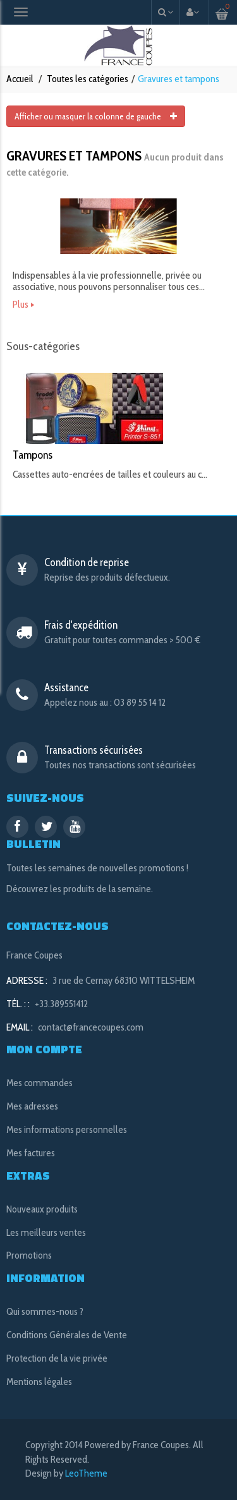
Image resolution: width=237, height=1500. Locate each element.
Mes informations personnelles (66, 1129)
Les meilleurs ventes (46, 1232)
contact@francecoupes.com (90, 1027)
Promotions (29, 1255)
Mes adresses (32, 1106)
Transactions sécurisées (93, 750)
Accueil (19, 79)
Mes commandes (39, 1083)
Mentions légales (39, 1382)
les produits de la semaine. (101, 889)
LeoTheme (86, 1473)
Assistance (66, 687)
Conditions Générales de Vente (66, 1335)
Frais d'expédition (81, 625)
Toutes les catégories (87, 79)
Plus (20, 304)
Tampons (32, 455)
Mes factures (30, 1153)
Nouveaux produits (42, 1209)
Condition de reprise (86, 562)
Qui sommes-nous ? (44, 1311)
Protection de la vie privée (56, 1358)
